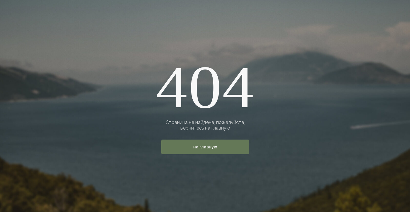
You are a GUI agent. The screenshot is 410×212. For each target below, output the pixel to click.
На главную (205, 147)
